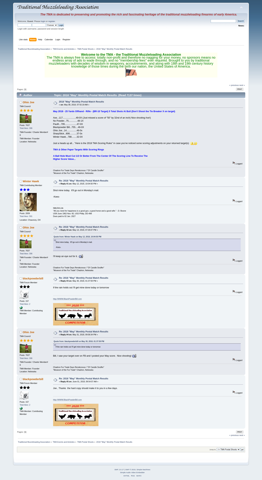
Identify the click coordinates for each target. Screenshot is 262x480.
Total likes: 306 (26, 128)
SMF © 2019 (130, 470)
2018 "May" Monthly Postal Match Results (81, 101)
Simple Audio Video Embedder (132, 472)
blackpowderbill (33, 278)
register (51, 21)
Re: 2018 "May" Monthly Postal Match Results (83, 180)
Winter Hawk (31, 181)
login (43, 21)
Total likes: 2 (25, 304)
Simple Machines (143, 470)
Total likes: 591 (26, 216)
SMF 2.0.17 (119, 470)
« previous (234, 85)
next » (242, 85)
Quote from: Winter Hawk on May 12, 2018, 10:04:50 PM (77, 237)
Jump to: (212, 450)
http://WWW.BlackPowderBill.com (67, 299)
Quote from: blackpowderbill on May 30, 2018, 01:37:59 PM (79, 341)
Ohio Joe (28, 102)
